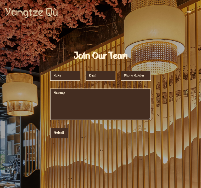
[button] (189, 13)
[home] (31, 13)
